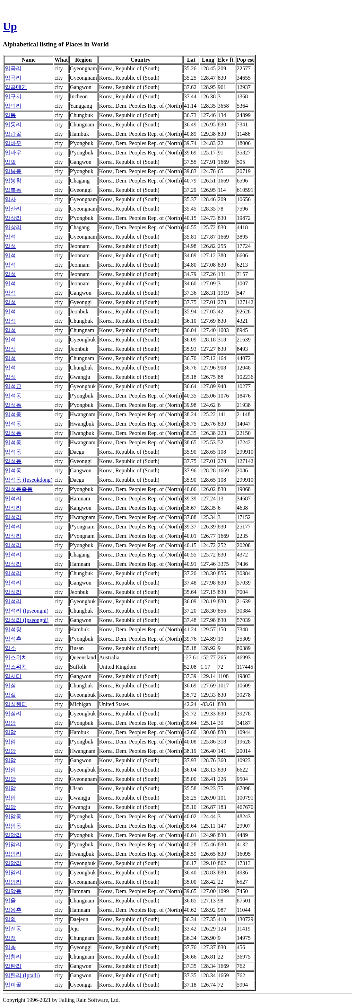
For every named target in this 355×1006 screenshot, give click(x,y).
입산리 (13, 209)
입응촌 (13, 910)
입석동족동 (19, 489)
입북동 (13, 190)
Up (10, 26)
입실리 (13, 713)
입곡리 (13, 68)
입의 (10, 919)
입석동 (13, 396)
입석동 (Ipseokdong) (28, 480)
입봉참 (13, 181)
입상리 (13, 218)
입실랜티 (16, 704)
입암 (10, 723)
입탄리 (13, 966)
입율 (10, 900)
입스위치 (16, 657)
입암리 (13, 835)
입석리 (13, 498)
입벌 (10, 162)
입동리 (13, 124)
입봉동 (13, 171)
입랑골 (13, 134)
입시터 (13, 676)
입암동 (13, 816)
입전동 (13, 929)
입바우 (13, 143)
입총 (10, 947)
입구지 (13, 96)
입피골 (13, 985)
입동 (10, 115)
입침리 (13, 957)
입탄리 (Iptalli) (22, 975)
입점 (10, 938)
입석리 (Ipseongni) (27, 611)
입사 (10, 199)
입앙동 (13, 891)
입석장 (13, 629)
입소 (10, 648)
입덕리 (13, 106)
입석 (10, 237)
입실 (10, 685)
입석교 (13, 386)
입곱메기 (16, 87)
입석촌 (13, 639)
